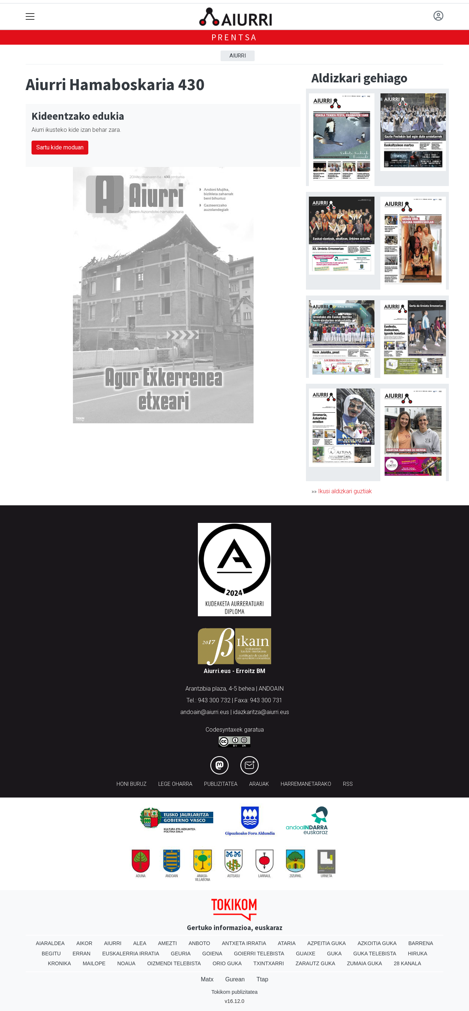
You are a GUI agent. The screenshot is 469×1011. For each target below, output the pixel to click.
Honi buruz (132, 784)
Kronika (59, 963)
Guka (334, 953)
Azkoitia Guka (377, 943)
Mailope (94, 963)
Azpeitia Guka (326, 943)
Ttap (262, 979)
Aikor (84, 943)
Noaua (126, 963)
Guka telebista (374, 953)
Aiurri (237, 55)
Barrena (420, 943)
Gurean (235, 979)
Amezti (167, 943)
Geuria (181, 953)
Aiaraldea (50, 943)
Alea (139, 943)
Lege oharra (175, 784)
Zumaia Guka (364, 963)
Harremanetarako (306, 784)
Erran (82, 953)
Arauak (259, 784)
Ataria (287, 943)
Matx (207, 979)
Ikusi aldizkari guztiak (345, 491)
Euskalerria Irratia (130, 953)
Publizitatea (220, 784)
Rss (348, 784)
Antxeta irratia (244, 943)
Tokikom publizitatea (234, 992)
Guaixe (305, 953)
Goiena (212, 953)
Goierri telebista (259, 953)
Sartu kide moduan (60, 147)
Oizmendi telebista (174, 963)
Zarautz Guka (315, 963)
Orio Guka (227, 963)
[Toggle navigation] (30, 16)
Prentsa (234, 37)
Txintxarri (269, 963)
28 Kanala (407, 963)
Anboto (199, 943)
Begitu (51, 953)
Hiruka (417, 953)
